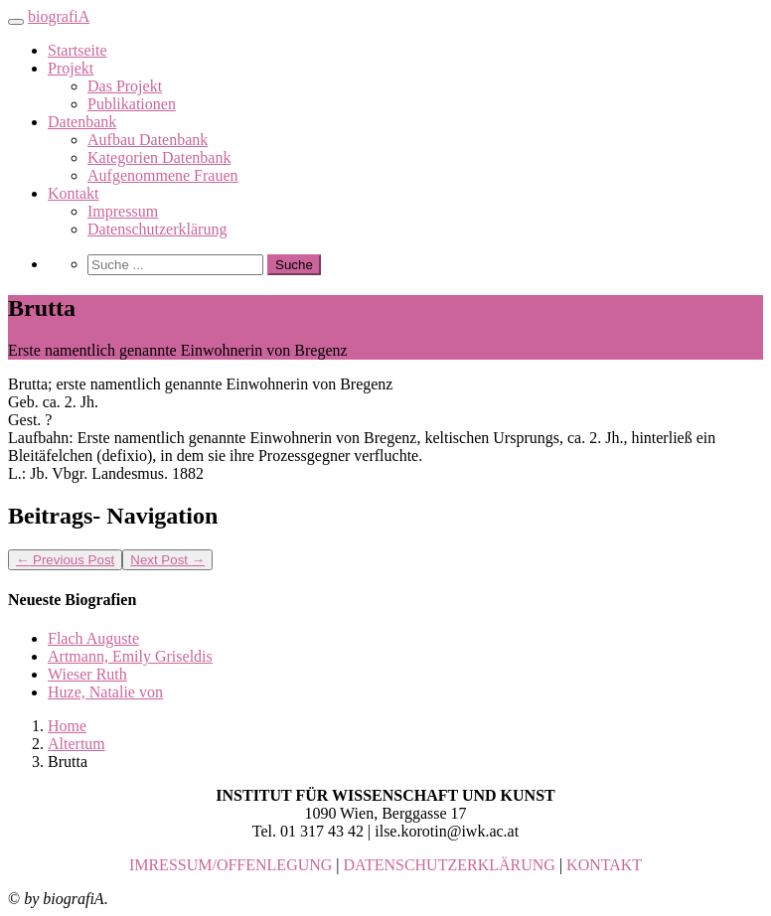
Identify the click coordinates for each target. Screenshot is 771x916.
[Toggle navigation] (16, 22)
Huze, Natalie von (105, 692)
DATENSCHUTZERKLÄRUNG (449, 864)
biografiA (58, 16)
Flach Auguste (93, 638)
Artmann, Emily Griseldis (130, 656)
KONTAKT (604, 864)
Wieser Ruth (87, 674)
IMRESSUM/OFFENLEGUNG (230, 864)
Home (67, 725)
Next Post (167, 559)
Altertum (76, 743)
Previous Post (65, 559)
